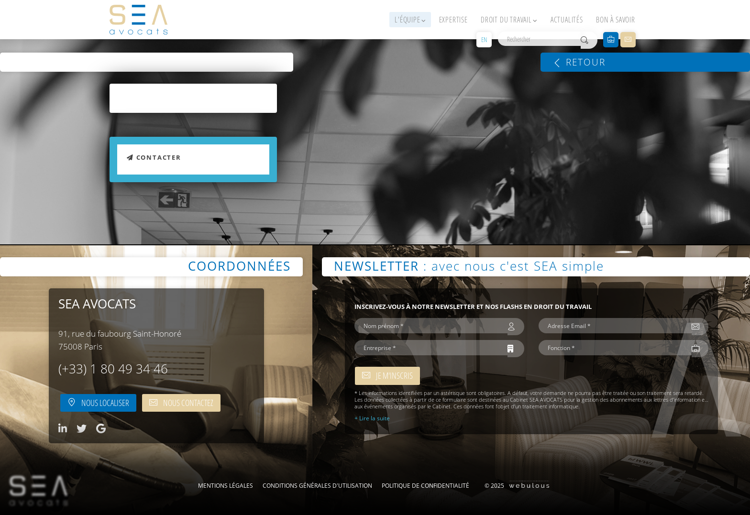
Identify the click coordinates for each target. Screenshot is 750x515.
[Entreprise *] (430, 347)
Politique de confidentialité (425, 486)
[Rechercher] (539, 39)
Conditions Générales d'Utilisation (317, 486)
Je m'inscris (387, 375)
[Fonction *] (615, 347)
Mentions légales (225, 486)
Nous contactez (181, 402)
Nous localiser (98, 402)
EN (484, 39)
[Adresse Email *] (615, 325)
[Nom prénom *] (430, 325)
